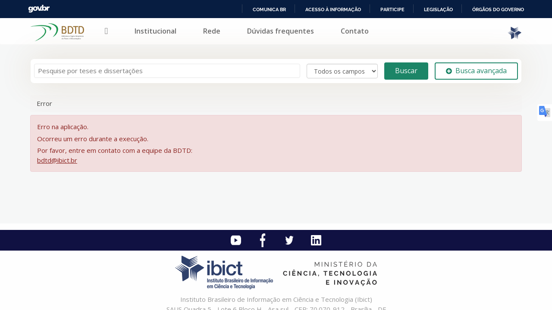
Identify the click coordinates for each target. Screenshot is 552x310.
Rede (211, 31)
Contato (355, 31)
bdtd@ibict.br (57, 160)
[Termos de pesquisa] (167, 71)
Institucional (155, 31)
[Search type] (342, 71)
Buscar (406, 70)
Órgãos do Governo (498, 9)
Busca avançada (476, 70)
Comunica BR (269, 9)
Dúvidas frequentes (280, 31)
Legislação (438, 9)
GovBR (39, 9)
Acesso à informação (333, 9)
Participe (392, 9)
